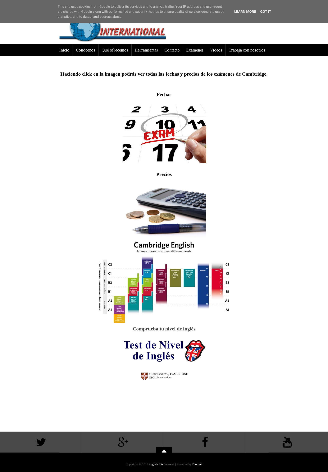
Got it (265, 11)
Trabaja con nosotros (247, 50)
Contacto (172, 50)
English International (161, 464)
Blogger (197, 464)
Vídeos (216, 50)
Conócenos (85, 50)
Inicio (64, 50)
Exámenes (195, 50)
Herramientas (146, 50)
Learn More (245, 11)
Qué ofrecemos (115, 50)
